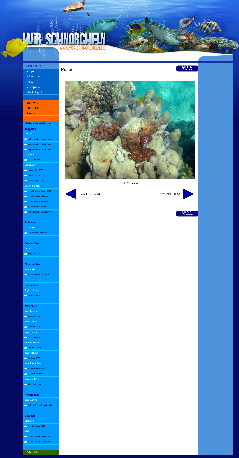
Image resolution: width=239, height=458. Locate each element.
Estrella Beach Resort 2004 (40, 405)
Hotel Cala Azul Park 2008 (39, 442)
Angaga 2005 (34, 316)
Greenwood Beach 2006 (38, 233)
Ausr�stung (34, 87)
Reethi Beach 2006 (36, 374)
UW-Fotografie (35, 92)
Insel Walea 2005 (35, 295)
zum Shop (33, 107)
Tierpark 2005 (34, 254)
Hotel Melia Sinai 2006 (38, 196)
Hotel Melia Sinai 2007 (38, 207)
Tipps (30, 81)
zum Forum (33, 102)
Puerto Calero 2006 (36, 426)
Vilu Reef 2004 (34, 384)
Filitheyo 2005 (34, 358)
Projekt (31, 71)
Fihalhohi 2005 (34, 348)
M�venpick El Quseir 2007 (40, 144)
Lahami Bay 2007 (35, 170)
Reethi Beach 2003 (36, 368)
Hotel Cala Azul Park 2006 (39, 436)
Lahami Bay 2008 (35, 181)
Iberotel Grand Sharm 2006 (40, 212)
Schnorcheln (33, 66)
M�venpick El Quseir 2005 (40, 139)
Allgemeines (34, 76)
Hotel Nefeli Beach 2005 (38, 274)
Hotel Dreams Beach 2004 (39, 191)
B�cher (31, 113)
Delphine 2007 (34, 160)
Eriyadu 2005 (34, 337)
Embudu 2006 (34, 327)
